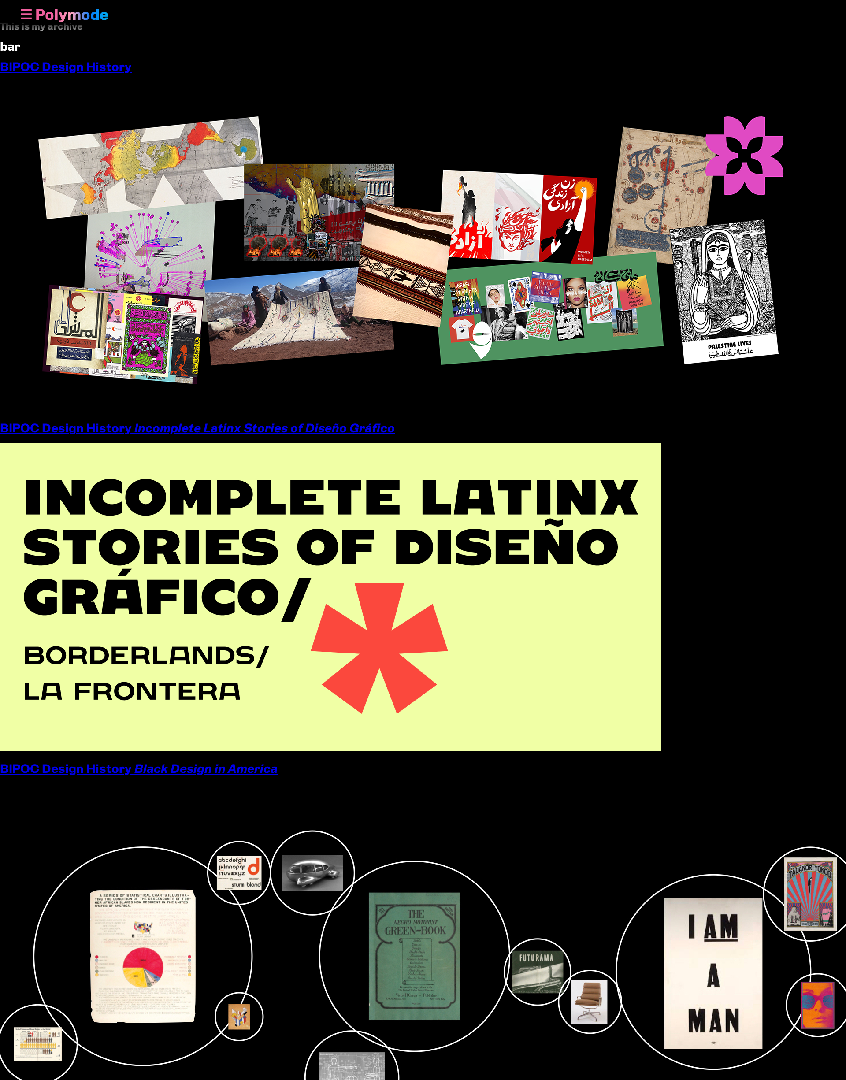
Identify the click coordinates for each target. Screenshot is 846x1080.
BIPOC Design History (66, 66)
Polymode (71, 14)
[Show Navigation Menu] (26, 15)
